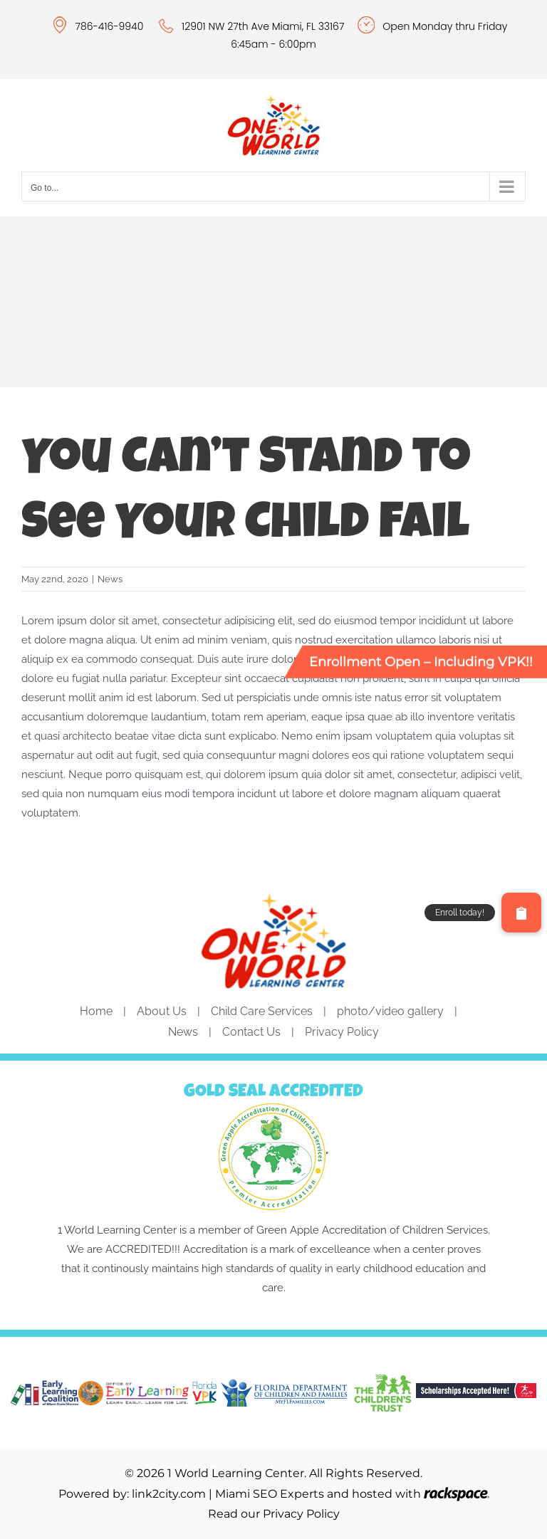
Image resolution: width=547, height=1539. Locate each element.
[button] (521, 913)
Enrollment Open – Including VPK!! (421, 661)
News (110, 579)
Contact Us (251, 1032)
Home (96, 1011)
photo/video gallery (390, 1011)
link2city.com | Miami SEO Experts (228, 1494)
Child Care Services (262, 1011)
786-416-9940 (111, 26)
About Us (162, 1011)
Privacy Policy (342, 1032)
